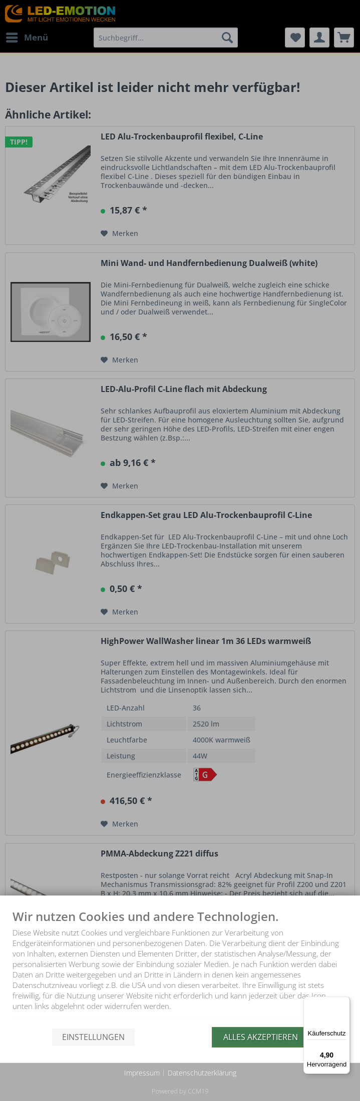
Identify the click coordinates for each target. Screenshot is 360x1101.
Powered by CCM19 (180, 1091)
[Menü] (344, 1002)
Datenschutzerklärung (202, 1073)
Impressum (142, 1073)
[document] (180, 968)
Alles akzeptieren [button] (260, 1037)
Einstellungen (93, 1037)
